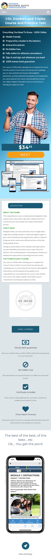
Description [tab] (16, 206)
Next (25, 155)
